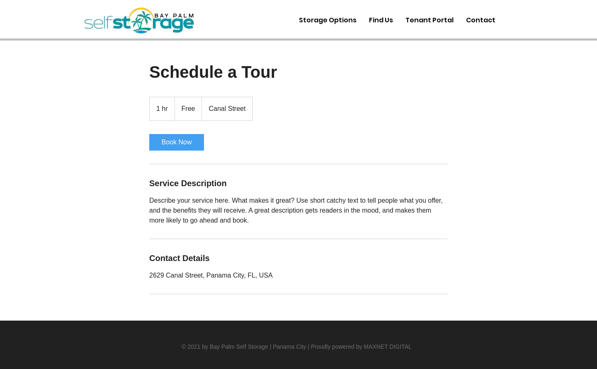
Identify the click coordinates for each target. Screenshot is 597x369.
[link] (176, 142)
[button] (481, 20)
